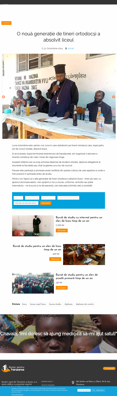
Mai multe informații (17, 394)
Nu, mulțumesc (98, 390)
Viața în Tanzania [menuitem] (79, 6)
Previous (3, 82)
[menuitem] (12, 5)
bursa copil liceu (38, 289)
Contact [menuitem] (100, 6)
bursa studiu (55, 289)
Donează (62, 215)
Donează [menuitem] (110, 6)
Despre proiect (47, 366)
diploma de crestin (85, 289)
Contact (44, 377)
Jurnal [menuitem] (91, 6)
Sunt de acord (84, 390)
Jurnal (70, 33)
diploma (68, 289)
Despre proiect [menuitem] (64, 6)
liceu (24, 289)
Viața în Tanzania (47, 370)
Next (114, 82)
